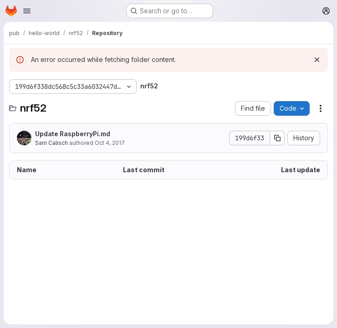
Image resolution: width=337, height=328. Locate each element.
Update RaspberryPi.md (72, 134)
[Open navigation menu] (27, 11)
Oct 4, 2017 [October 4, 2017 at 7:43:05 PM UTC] (110, 142)
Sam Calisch (51, 142)
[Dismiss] (316, 59)
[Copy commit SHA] (277, 138)
